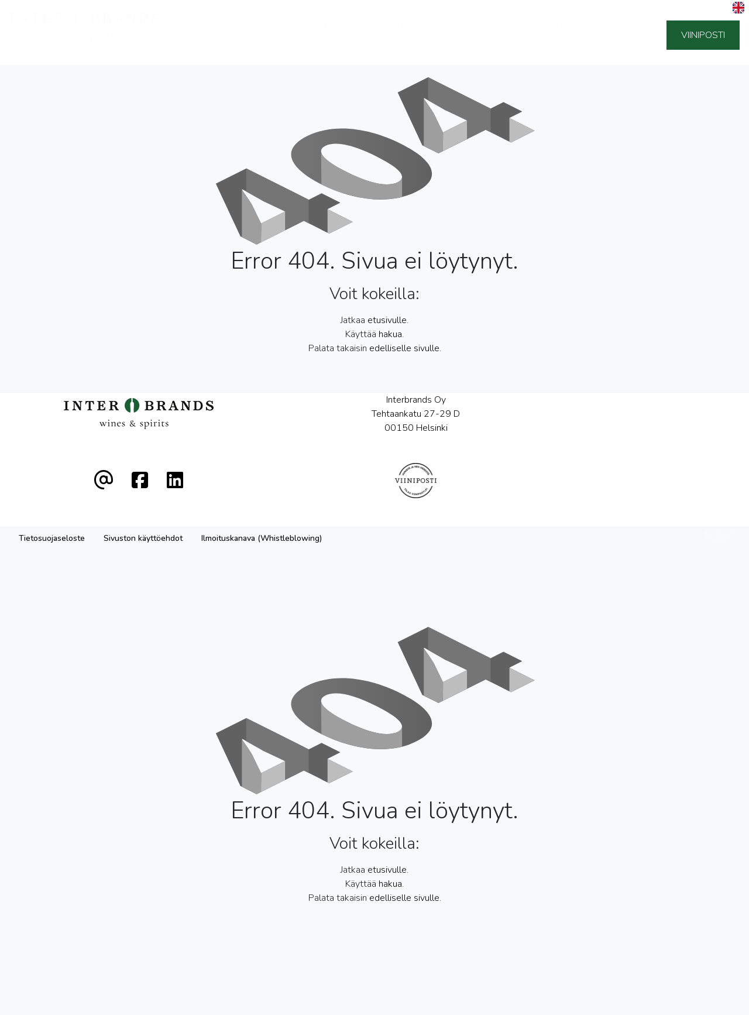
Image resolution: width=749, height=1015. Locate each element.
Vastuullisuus (464, 34)
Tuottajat (263, 34)
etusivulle (387, 320)
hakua (390, 334)
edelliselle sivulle (404, 348)
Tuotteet (331, 34)
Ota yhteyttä (554, 34)
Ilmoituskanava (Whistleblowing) (261, 496)
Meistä (390, 34)
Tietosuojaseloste (52, 496)
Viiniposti (703, 35)
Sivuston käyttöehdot (143, 496)
